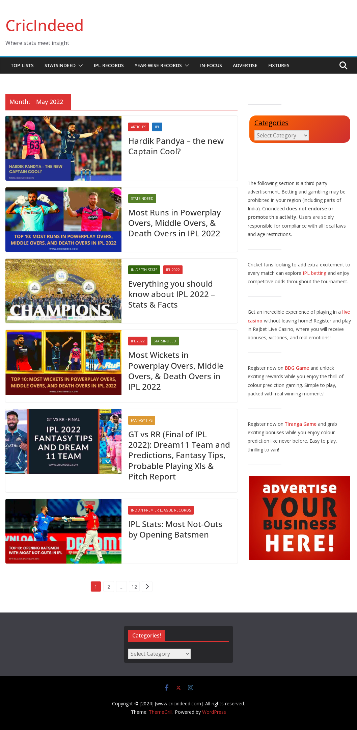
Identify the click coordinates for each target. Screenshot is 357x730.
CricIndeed (44, 25)
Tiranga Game (301, 424)
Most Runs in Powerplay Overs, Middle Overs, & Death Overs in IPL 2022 (174, 223)
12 (134, 586)
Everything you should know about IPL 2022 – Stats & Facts (171, 294)
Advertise (245, 65)
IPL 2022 (173, 269)
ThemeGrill (160, 712)
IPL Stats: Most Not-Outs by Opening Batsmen (175, 529)
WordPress (214, 712)
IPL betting (314, 273)
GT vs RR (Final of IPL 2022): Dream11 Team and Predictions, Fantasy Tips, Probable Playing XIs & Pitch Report (179, 455)
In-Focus (211, 65)
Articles (138, 127)
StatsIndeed (60, 65)
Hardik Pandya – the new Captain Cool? (176, 146)
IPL (157, 127)
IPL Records (109, 65)
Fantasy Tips (142, 420)
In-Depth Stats (144, 269)
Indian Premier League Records (161, 510)
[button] (79, 65)
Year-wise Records (158, 65)
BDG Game (297, 368)
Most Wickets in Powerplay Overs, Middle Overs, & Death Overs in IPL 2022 (176, 370)
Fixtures (279, 65)
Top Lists (22, 65)
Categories (271, 122)
